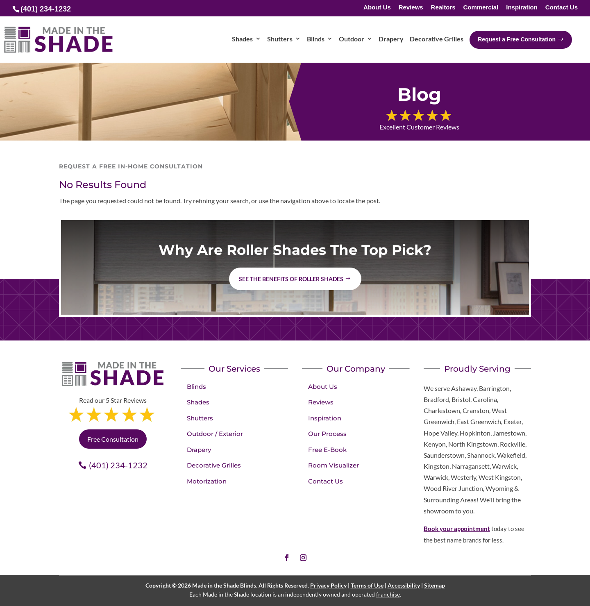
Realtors (443, 8)
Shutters (200, 418)
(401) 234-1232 (118, 465)
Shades (198, 402)
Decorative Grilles (214, 465)
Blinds (196, 386)
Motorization (207, 481)
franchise (388, 594)
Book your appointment (457, 528)
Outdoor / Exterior (215, 434)
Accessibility (404, 585)
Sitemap (434, 585)
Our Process (327, 434)
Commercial (480, 8)
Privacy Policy (328, 585)
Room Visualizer (333, 465)
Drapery (199, 450)
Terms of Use (367, 585)
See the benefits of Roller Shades (291, 278)
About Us (377, 8)
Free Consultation (112, 439)
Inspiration (522, 8)
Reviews (411, 8)
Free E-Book (327, 450)
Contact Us (561, 8)
